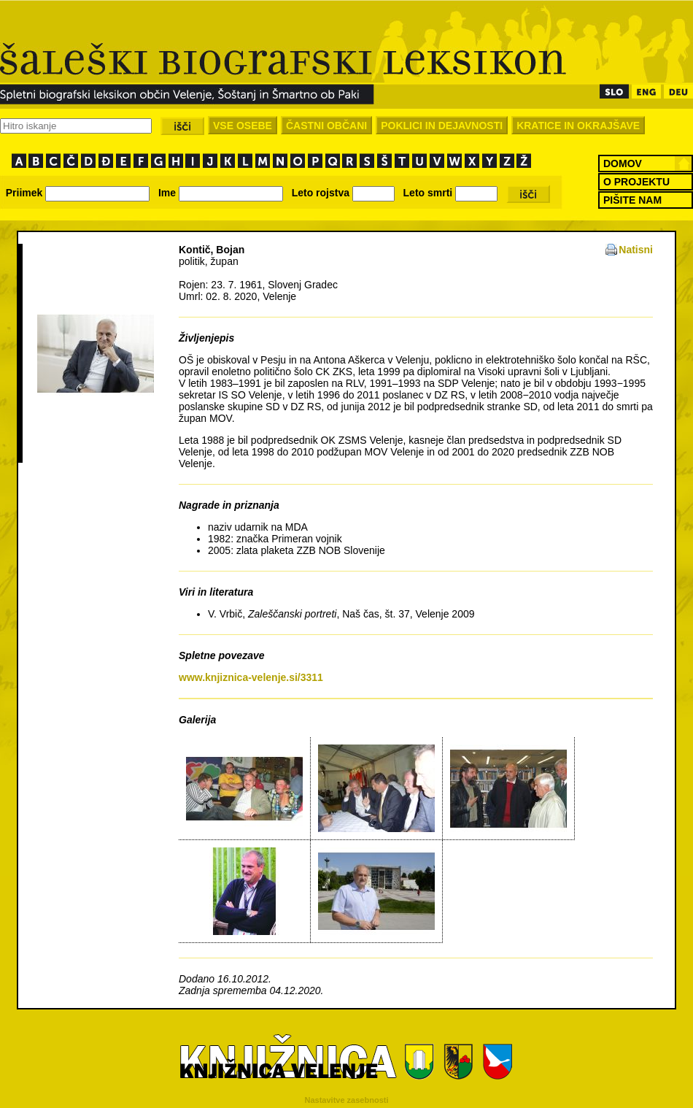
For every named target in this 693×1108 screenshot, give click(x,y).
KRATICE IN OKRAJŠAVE (578, 125)
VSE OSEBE (242, 125)
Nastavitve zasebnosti (347, 1100)
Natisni (636, 249)
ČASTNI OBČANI (326, 125)
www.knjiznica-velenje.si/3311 (251, 677)
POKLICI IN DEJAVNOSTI (442, 125)
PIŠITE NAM (632, 200)
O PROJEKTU (636, 182)
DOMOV (622, 163)
